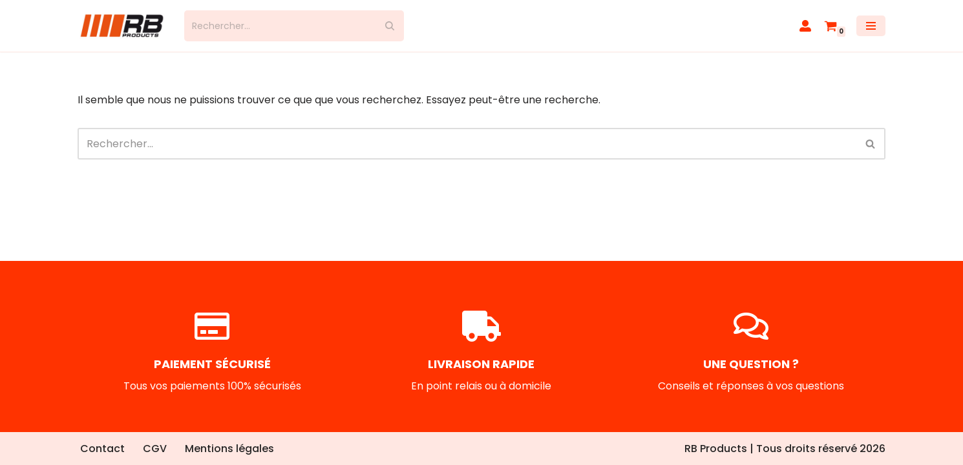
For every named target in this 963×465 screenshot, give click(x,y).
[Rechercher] (279, 25)
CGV (155, 448)
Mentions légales (229, 448)
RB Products (715, 448)
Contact (102, 448)
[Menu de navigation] (870, 26)
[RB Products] (121, 26)
